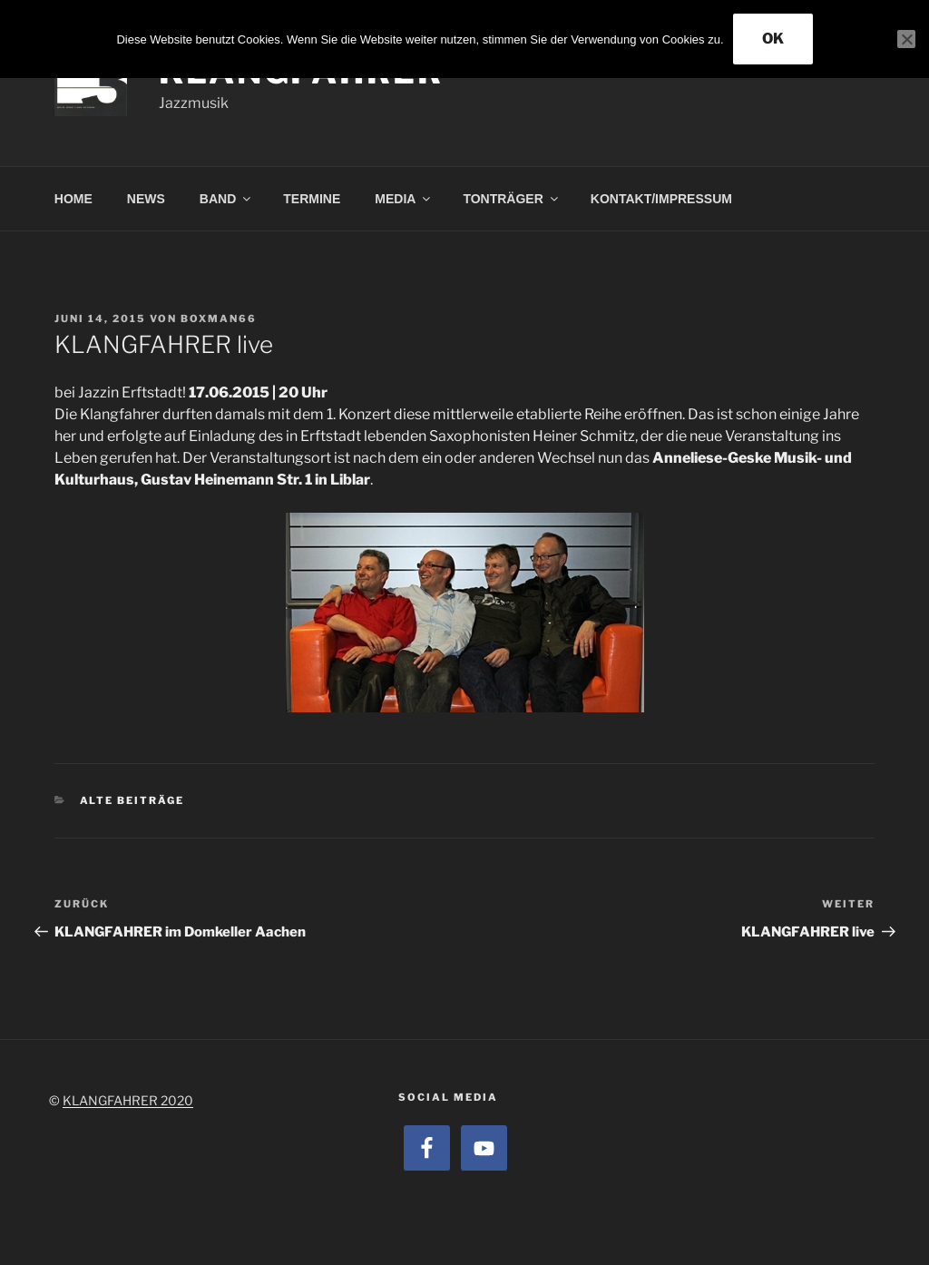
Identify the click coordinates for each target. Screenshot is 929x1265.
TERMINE (311, 198)
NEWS (146, 198)
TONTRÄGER (511, 198)
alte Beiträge (132, 800)
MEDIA (404, 198)
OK (773, 38)
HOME (73, 198)
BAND (226, 198)
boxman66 (219, 318)
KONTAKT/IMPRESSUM (661, 198)
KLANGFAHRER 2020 (128, 1100)
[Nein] (906, 39)
